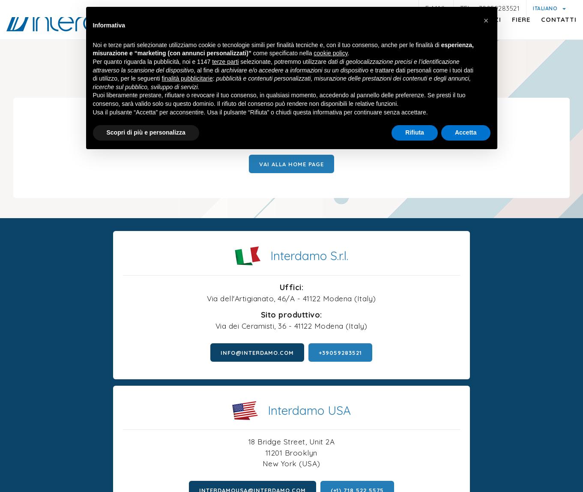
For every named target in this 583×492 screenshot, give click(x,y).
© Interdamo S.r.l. (257, 425)
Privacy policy (138, 451)
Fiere (512, 37)
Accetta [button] (466, 133)
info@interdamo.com (124, 369)
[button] (486, 20)
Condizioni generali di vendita (389, 452)
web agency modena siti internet (291, 478)
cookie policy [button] (330, 54)
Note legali (90, 452)
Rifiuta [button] (414, 133)
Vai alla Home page (291, 172)
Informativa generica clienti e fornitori (225, 452)
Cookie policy (313, 441)
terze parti (225, 62)
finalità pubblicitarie (187, 79)
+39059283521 (207, 369)
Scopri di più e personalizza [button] (146, 133)
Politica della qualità (476, 452)
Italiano (546, 8)
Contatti (550, 37)
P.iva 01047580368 (322, 425)
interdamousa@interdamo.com (385, 354)
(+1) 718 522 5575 (490, 354)
